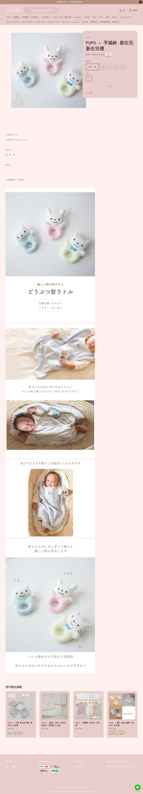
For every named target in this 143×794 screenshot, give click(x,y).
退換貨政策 (73, 792)
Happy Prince (53, 22)
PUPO (101, 17)
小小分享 (85, 22)
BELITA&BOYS (27, 22)
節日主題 (45, 17)
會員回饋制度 (105, 22)
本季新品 (16, 17)
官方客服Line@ (78, 766)
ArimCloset (40, 22)
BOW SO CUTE (126, 17)
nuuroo (76, 22)
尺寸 (88, 73)
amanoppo (77, 17)
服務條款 (82, 792)
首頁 (8, 17)
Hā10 (94, 17)
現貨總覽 (25, 17)
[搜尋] (54, 10)
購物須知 (94, 22)
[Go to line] (137, 787)
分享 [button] (89, 93)
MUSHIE (115, 17)
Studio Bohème (13, 22)
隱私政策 (91, 792)
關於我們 (116, 22)
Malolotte (66, 22)
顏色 (88, 61)
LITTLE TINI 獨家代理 (62, 17)
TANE (107, 17)
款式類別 (34, 17)
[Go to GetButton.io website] (137, 791)
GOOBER (87, 17)
